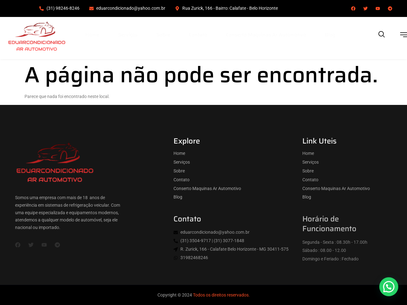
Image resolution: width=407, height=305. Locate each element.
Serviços (128, 35)
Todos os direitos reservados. (221, 294)
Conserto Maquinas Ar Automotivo (266, 35)
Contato (198, 35)
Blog (330, 35)
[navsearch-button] (382, 35)
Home (92, 35)
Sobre (163, 35)
